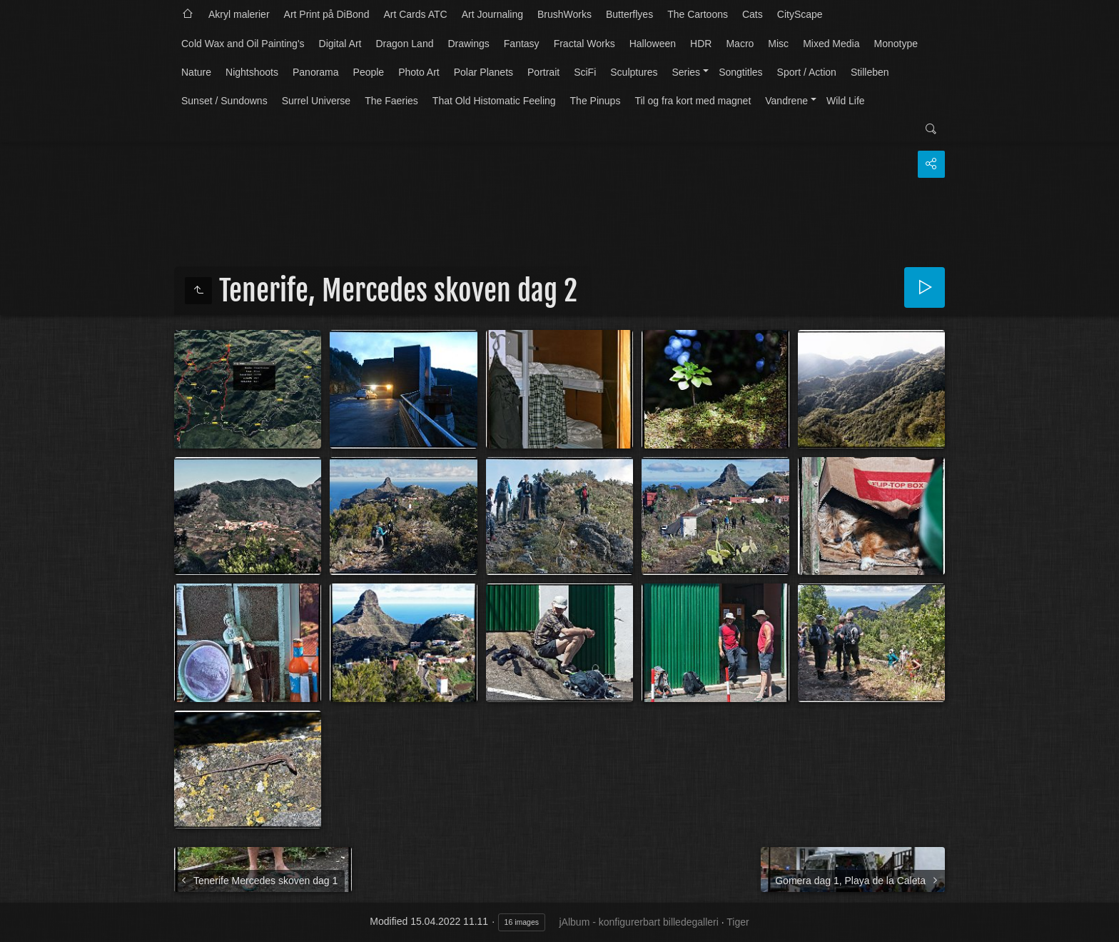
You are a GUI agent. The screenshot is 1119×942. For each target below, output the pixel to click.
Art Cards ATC (415, 14)
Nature (196, 72)
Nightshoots (252, 72)
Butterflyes (629, 14)
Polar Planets (483, 72)
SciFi (585, 72)
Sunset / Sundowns (224, 100)
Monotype (896, 43)
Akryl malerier (239, 14)
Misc (778, 43)
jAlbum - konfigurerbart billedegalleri (639, 922)
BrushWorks (564, 14)
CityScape (800, 14)
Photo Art (419, 72)
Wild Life (845, 100)
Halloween (652, 43)
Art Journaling (492, 14)
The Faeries (391, 100)
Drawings (468, 43)
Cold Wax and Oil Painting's (243, 43)
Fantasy (522, 43)
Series (686, 72)
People (369, 72)
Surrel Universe (316, 100)
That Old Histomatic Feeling (494, 100)
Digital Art (340, 43)
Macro (740, 43)
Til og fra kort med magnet (692, 100)
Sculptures (633, 72)
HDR (701, 43)
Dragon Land (405, 43)
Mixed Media (831, 43)
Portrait (543, 72)
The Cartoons (697, 14)
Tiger (737, 922)
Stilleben (870, 72)
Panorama (316, 72)
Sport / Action (806, 72)
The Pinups (595, 100)
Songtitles (740, 72)
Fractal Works (584, 43)
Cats (752, 14)
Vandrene (786, 100)
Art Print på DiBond (327, 14)
